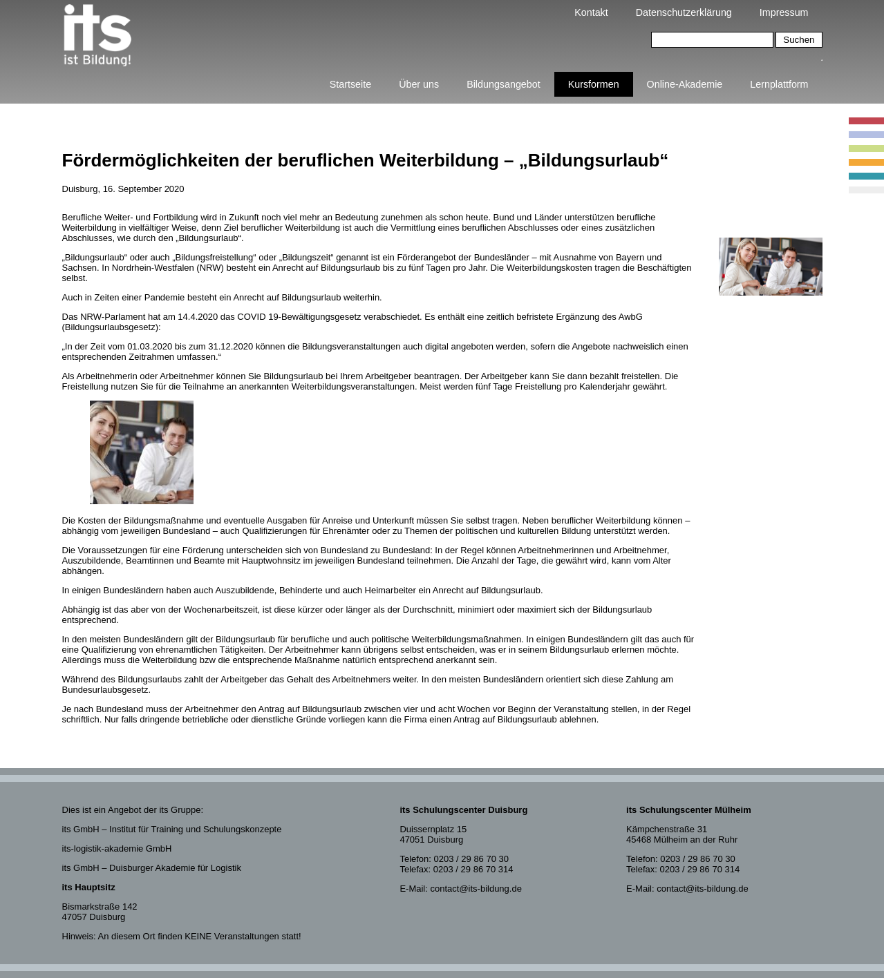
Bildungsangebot (503, 84)
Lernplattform (779, 84)
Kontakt (591, 12)
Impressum (784, 12)
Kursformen (593, 84)
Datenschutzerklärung (684, 12)
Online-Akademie (685, 84)
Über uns (419, 84)
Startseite (350, 84)
